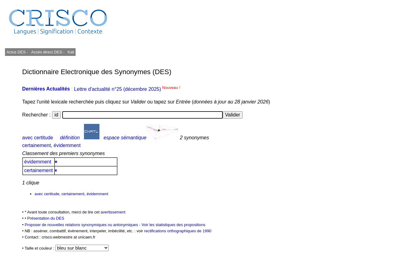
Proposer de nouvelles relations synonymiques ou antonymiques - (83, 224)
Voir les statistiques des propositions (173, 224)
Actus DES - (17, 52)
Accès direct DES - (47, 52)
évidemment (67, 145)
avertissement (113, 212)
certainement (36, 145)
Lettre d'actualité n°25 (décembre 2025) (127, 89)
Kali (71, 52)
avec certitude (37, 137)
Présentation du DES (45, 218)
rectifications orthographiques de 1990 (177, 231)
